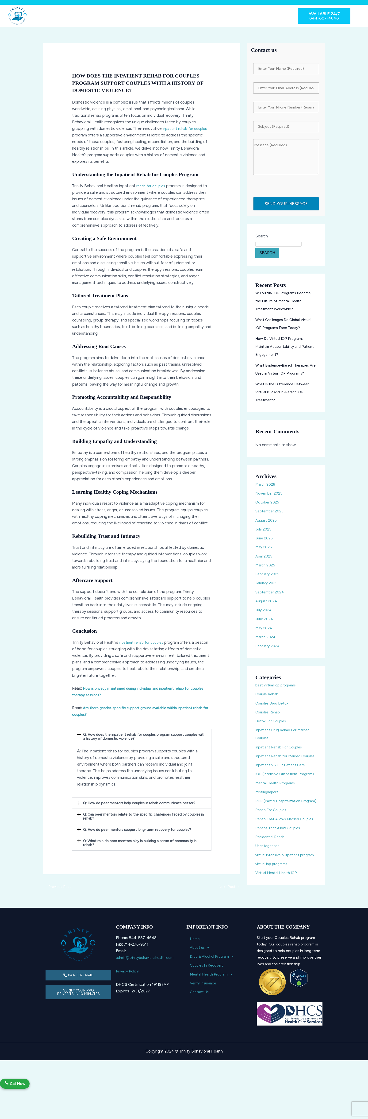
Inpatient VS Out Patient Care (282, 778)
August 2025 (266, 525)
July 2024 (264, 615)
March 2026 (265, 489)
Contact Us (266, 16)
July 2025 (263, 534)
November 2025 (269, 498)
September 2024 (270, 597)
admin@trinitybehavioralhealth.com (147, 989)
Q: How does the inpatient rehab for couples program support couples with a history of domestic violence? (138, 736)
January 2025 (267, 588)
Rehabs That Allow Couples (279, 865)
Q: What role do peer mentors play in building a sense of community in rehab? (143, 842)
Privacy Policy (128, 1003)
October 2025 (267, 507)
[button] (71, 16)
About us (71, 16)
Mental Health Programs (276, 804)
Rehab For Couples (272, 839)
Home (51, 16)
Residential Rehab (271, 874)
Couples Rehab (268, 717)
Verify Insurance (238, 16)
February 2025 (268, 579)
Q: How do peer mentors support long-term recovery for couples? (141, 829)
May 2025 (264, 552)
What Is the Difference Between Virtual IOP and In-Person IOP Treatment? (284, 397)
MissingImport (268, 813)
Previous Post (58, 887)
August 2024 (267, 606)
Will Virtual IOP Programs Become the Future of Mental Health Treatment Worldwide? (284, 306)
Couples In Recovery (153, 16)
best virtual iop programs (277, 690)
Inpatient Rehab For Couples (281, 752)
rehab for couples (152, 185)
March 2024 (266, 642)
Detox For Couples (272, 726)
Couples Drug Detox (273, 708)
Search (261, 241)
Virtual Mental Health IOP (278, 918)
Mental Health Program (197, 16)
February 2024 (268, 651)
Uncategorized (268, 883)
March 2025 (265, 570)
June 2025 (264, 543)
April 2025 (264, 561)
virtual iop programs (273, 909)
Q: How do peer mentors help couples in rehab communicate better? (144, 803)
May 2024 (264, 633)
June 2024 (264, 624)
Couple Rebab (268, 699)
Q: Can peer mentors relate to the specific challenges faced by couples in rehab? (139, 816)
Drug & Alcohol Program (109, 16)
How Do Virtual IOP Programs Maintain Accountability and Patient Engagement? (281, 351)
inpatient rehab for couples (187, 128)
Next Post (228, 887)
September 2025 (270, 516)
